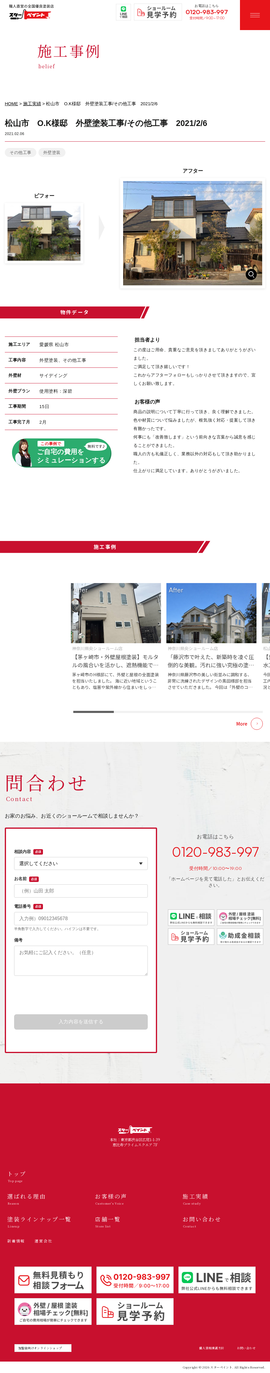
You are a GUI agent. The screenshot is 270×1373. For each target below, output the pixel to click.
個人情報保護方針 (211, 1348)
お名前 (26, 879)
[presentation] (81, 995)
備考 (18, 940)
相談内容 (28, 852)
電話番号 (28, 906)
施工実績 (32, 103)
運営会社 (43, 1241)
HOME (11, 103)
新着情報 (16, 1241)
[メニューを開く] (255, 15)
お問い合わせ (246, 1348)
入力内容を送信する (81, 1021)
